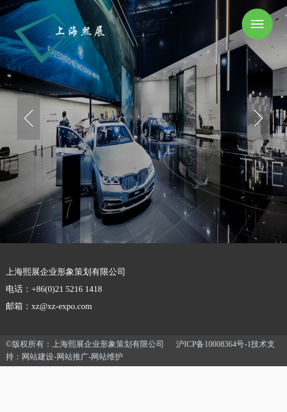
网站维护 (107, 356)
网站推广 (73, 356)
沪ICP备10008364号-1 (213, 344)
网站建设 (38, 356)
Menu (257, 24)
